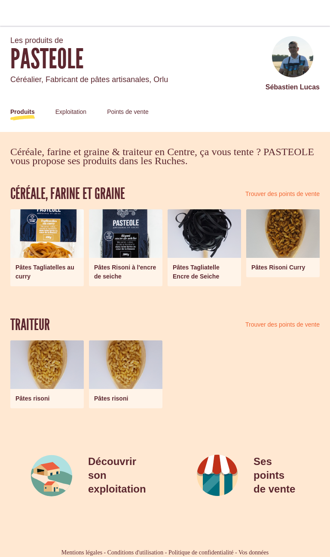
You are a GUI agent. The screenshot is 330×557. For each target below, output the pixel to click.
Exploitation (70, 111)
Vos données (253, 552)
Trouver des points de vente (282, 193)
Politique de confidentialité (201, 552)
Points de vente (128, 111)
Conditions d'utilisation (135, 552)
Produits (22, 111)
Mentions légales (81, 552)
